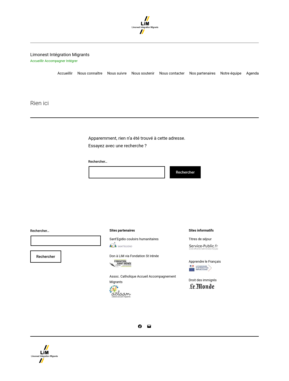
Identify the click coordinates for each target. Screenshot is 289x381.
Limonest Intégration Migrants (59, 54)
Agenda (252, 73)
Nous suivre (117, 73)
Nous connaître (89, 73)
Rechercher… (97, 161)
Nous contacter (171, 73)
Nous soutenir (142, 73)
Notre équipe (230, 73)
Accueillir (65, 73)
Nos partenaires (202, 73)
